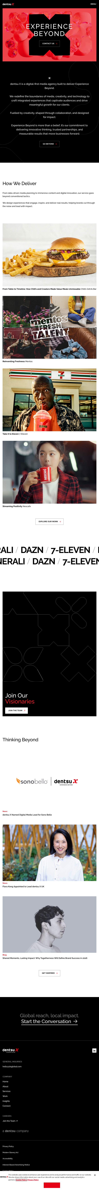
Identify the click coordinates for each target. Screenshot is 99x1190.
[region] (49, 1180)
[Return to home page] (8, 4)
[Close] (95, 1175)
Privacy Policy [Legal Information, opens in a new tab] (33, 1180)
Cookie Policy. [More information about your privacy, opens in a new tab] (21, 1180)
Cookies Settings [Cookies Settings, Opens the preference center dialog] (52, 1185)
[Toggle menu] (93, 4)
